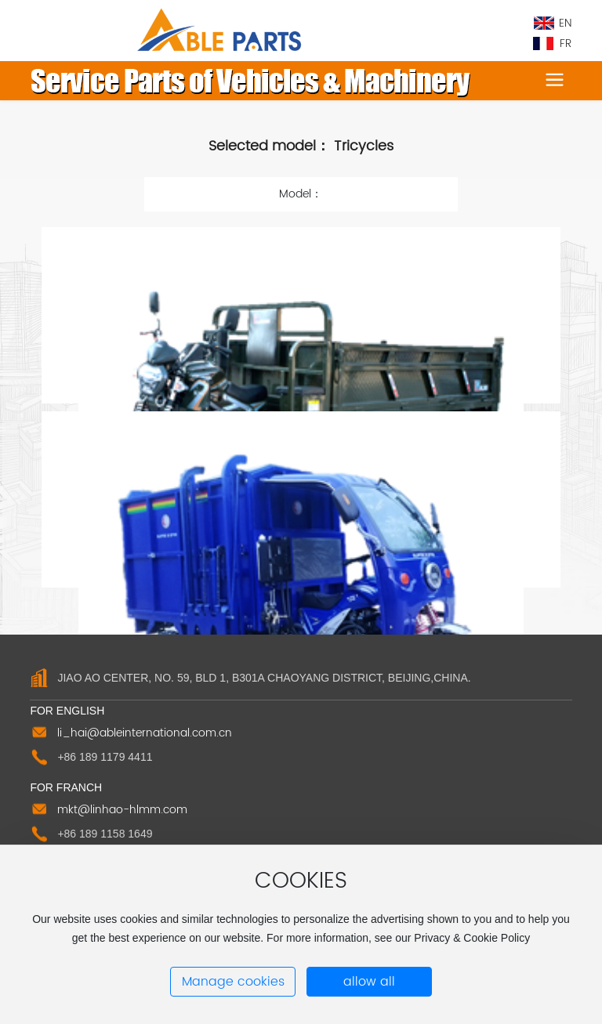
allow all (369, 982)
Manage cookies (233, 982)
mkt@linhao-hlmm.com (122, 810)
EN (565, 23)
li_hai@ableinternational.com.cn (144, 733)
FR (565, 43)
